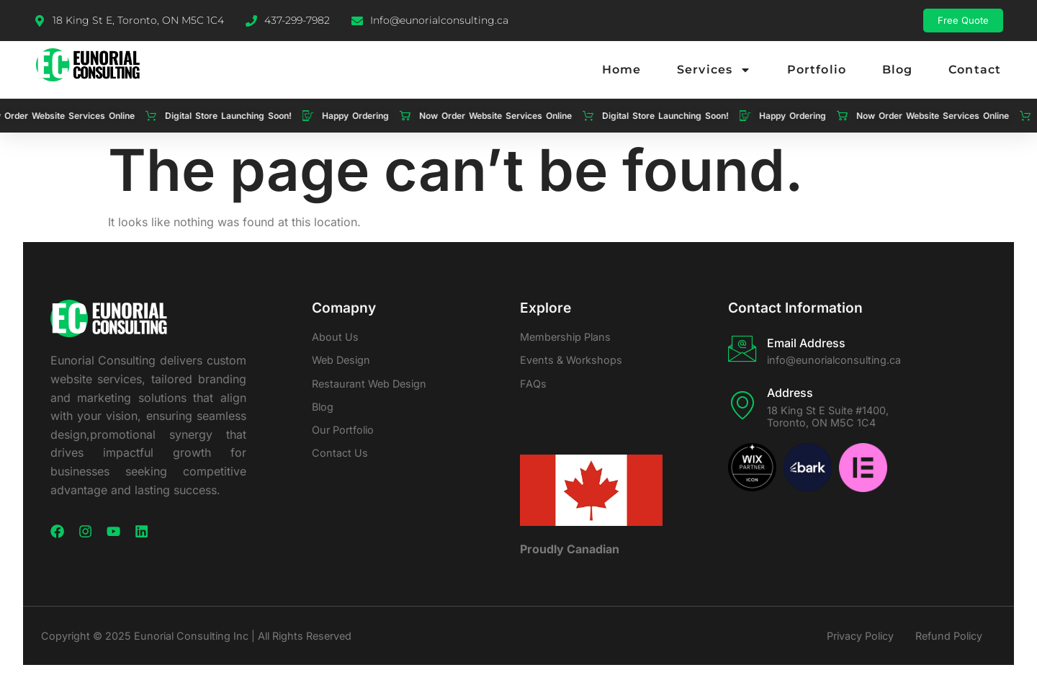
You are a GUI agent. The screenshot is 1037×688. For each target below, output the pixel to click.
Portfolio (816, 69)
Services (714, 70)
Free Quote (963, 20)
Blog (897, 69)
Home (621, 69)
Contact (974, 69)
